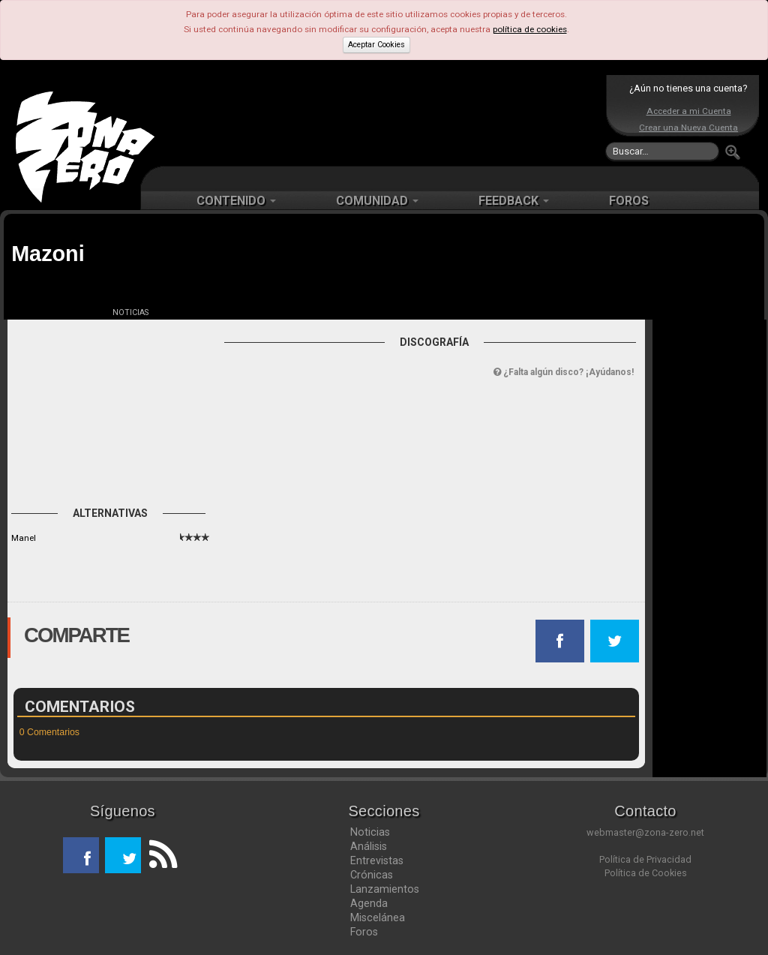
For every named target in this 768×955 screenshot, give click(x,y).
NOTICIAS (130, 312)
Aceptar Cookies (376, 45)
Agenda (369, 903)
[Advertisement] (380, 120)
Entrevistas (377, 860)
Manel (23, 538)
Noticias (370, 832)
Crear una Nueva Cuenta (688, 127)
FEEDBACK (513, 201)
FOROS (629, 201)
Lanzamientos (384, 889)
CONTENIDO (236, 201)
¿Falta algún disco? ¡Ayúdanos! (564, 372)
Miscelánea (377, 917)
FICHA (46, 312)
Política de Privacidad (645, 859)
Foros (364, 932)
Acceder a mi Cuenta (688, 111)
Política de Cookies (645, 872)
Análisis (368, 846)
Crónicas (371, 875)
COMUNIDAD (377, 201)
